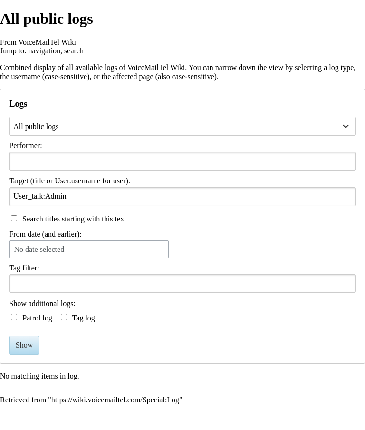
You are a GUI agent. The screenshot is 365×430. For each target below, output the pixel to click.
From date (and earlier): (45, 234)
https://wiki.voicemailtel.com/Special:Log (115, 400)
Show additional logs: (42, 304)
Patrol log (37, 318)
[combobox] (182, 161)
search (74, 51)
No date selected (39, 249)
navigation (45, 51)
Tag (14, 268)
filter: (24, 268)
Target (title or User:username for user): (69, 181)
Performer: (25, 145)
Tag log (83, 318)
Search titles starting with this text (74, 219)
